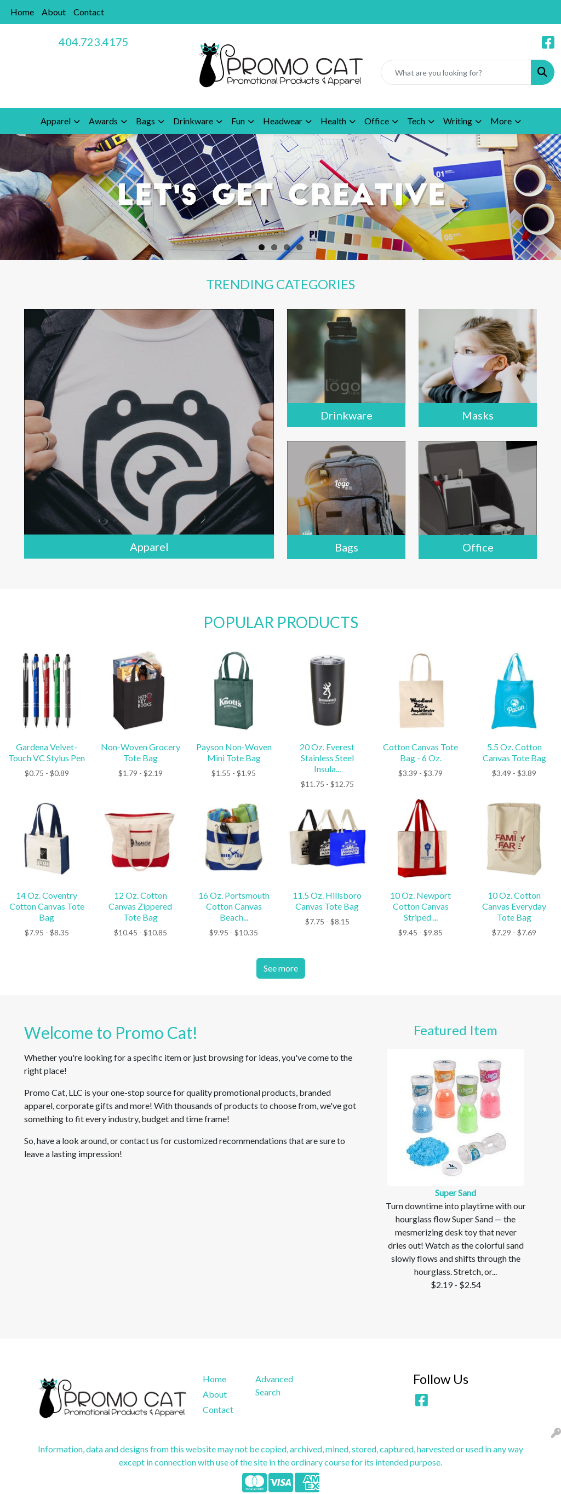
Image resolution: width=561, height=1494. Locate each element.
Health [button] (333, 121)
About (54, 12)
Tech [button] (416, 121)
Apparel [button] (56, 121)
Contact (88, 12)
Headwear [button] (282, 121)
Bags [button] (145, 121)
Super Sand (455, 1192)
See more (281, 968)
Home (22, 12)
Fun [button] (238, 121)
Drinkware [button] (193, 121)
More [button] (501, 121)
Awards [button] (103, 121)
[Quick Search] (456, 72)
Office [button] (376, 121)
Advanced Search (274, 1385)
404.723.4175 (94, 41)
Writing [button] (457, 121)
